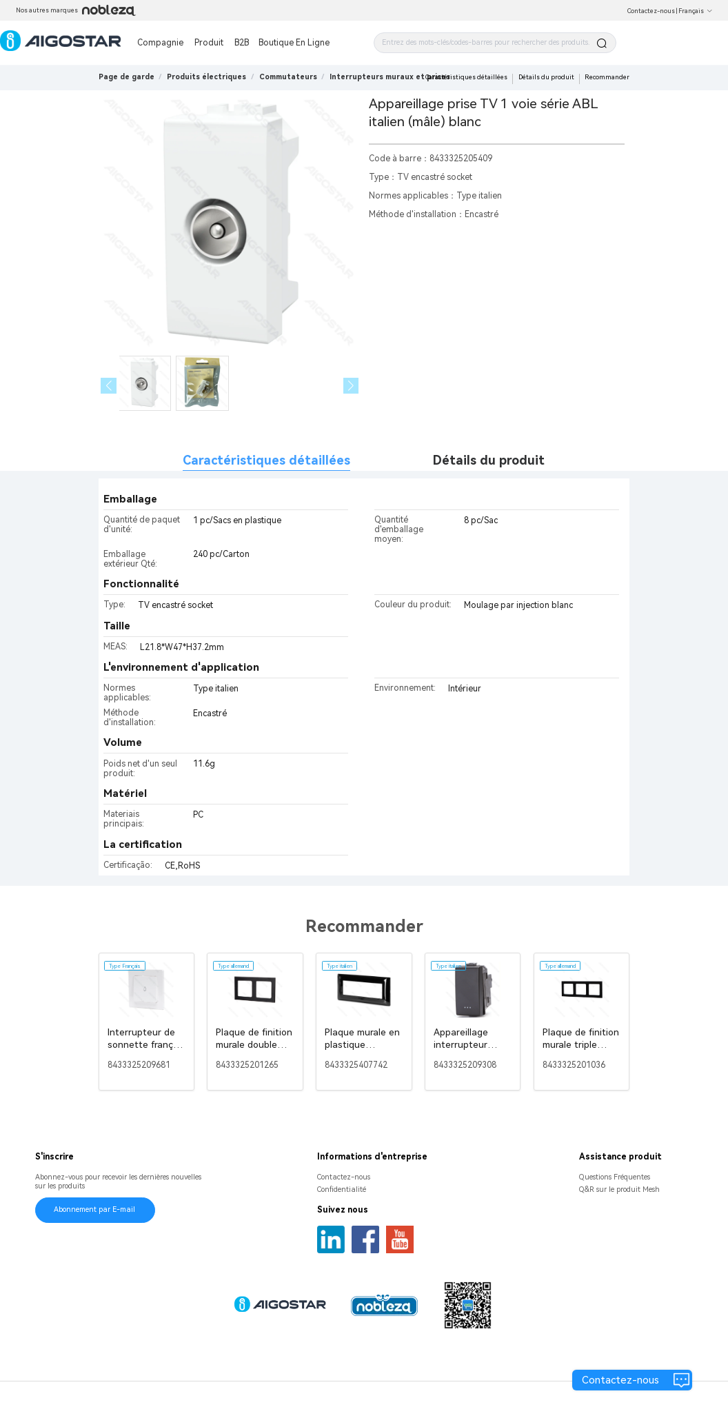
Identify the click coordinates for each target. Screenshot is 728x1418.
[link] (206, 76)
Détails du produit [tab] (489, 460)
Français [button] (695, 11)
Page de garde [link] (126, 76)
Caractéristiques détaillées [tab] (266, 460)
